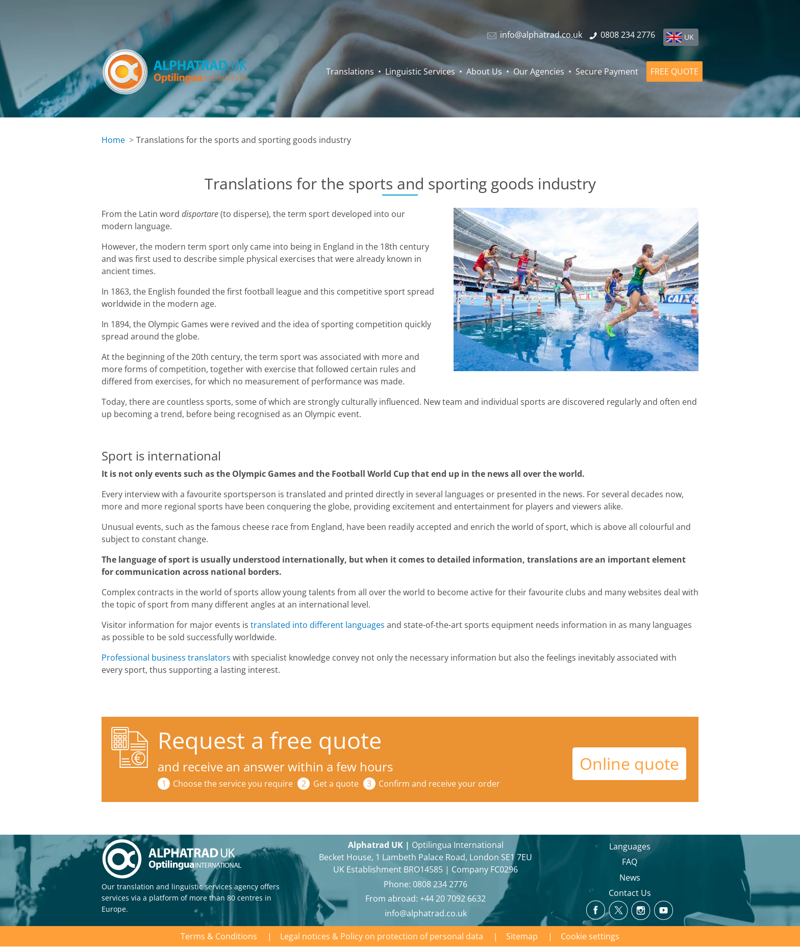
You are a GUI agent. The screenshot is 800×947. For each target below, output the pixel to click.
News (629, 877)
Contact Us (630, 893)
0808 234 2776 (440, 884)
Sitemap (522, 936)
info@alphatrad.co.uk (426, 913)
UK (689, 37)
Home (113, 139)
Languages (630, 846)
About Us (484, 71)
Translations (350, 71)
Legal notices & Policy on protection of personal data (381, 936)
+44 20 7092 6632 (453, 898)
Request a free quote (270, 740)
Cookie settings (590, 936)
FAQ (629, 861)
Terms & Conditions (219, 936)
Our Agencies (538, 71)
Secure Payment (607, 71)
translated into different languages (318, 624)
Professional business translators (166, 657)
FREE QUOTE (674, 71)
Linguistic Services (420, 71)
